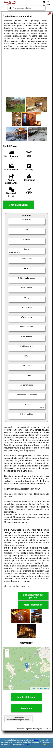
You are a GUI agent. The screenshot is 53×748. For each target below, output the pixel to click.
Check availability (18, 205)
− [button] (7, 655)
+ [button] (7, 651)
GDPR (27, 745)
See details (27, 708)
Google (36, 740)
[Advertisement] (26, 73)
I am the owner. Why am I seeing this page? (18, 719)
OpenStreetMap (43, 688)
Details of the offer (26, 697)
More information (33, 605)
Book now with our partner (33, 596)
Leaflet (33, 688)
